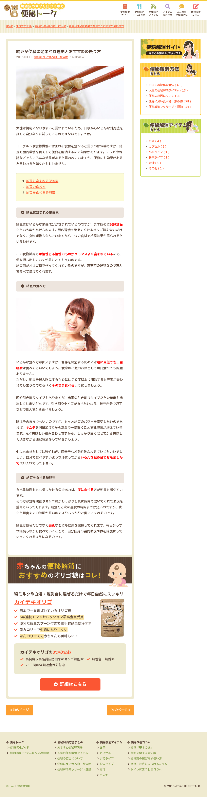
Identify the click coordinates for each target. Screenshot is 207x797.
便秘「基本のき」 (142, 748)
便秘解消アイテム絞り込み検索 (29, 753)
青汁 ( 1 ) (155, 163)
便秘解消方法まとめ (139, 13)
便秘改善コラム (196, 13)
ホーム (10, 786)
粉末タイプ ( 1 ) (159, 157)
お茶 (102, 748)
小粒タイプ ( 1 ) (159, 152)
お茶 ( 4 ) (155, 141)
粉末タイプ (107, 764)
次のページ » (120, 709)
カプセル (105, 753)
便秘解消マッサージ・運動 (74, 769)
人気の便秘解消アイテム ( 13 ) (168, 90)
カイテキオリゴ (33, 602)
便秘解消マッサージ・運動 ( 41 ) (170, 107)
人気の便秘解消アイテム (72, 753)
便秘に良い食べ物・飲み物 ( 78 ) (170, 101)
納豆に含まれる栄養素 (42, 181)
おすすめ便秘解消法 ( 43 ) (166, 85)
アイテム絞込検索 (167, 13)
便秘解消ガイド (125, 13)
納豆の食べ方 (35, 186)
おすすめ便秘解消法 (69, 748)
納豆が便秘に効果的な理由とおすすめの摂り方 (96, 26)
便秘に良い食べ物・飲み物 (50, 26)
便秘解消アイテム (153, 13)
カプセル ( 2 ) (157, 146)
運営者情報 (24, 786)
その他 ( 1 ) (156, 168)
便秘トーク (17, 742)
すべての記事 (24, 26)
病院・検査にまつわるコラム (149, 764)
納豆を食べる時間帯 (40, 192)
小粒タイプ (107, 759)
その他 (104, 775)
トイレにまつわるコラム (146, 769)
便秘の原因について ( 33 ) (166, 96)
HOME (9, 26)
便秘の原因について (70, 759)
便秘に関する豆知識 (143, 753)
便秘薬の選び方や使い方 (146, 759)
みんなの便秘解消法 (182, 13)
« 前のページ (19, 709)
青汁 (102, 769)
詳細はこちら (73, 684)
